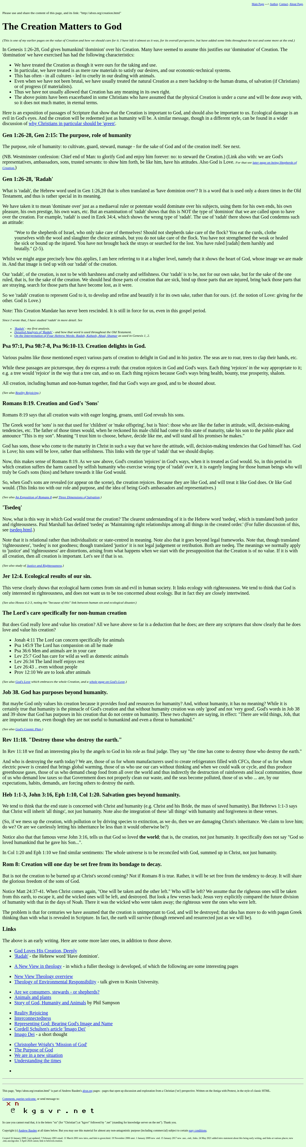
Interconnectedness (32, 1018)
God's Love (23, 681)
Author (274, 4)
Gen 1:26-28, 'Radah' (27, 179)
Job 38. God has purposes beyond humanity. (55, 692)
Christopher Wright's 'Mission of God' (50, 1044)
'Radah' (19, 328)
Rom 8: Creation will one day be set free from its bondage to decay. (82, 864)
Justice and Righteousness (44, 565)
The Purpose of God (33, 1049)
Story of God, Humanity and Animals (50, 1002)
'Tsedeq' (12, 507)
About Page (296, 4)
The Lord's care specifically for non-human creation (64, 613)
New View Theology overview (43, 976)
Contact (283, 4)
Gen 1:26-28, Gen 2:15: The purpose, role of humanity (66, 135)
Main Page (258, 4)
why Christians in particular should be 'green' (72, 123)
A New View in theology (38, 966)
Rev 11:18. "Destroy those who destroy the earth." (62, 740)
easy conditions (197, 1130)
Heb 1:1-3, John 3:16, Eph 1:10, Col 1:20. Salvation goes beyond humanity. (91, 794)
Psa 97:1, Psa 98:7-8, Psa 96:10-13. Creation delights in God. (74, 346)
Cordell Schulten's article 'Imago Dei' (50, 1028)
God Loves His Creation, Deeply (45, 950)
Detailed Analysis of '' (33, 332)
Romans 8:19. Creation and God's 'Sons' (50, 403)
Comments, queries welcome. (19, 1098)
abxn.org (87, 1090)
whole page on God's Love (107, 681)
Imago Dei (24, 1034)
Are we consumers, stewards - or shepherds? (57, 991)
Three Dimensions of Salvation (79, 497)
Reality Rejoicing (27, 392)
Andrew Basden (28, 1130)
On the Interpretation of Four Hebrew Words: (65, 335)
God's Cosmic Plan (28, 729)
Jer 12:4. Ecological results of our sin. (46, 576)
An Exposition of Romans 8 (33, 497)
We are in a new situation (38, 1055)
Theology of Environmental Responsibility (55, 981)
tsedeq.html (21, 529)
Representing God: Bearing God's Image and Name (63, 1023)
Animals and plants (32, 997)
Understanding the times (37, 1060)
